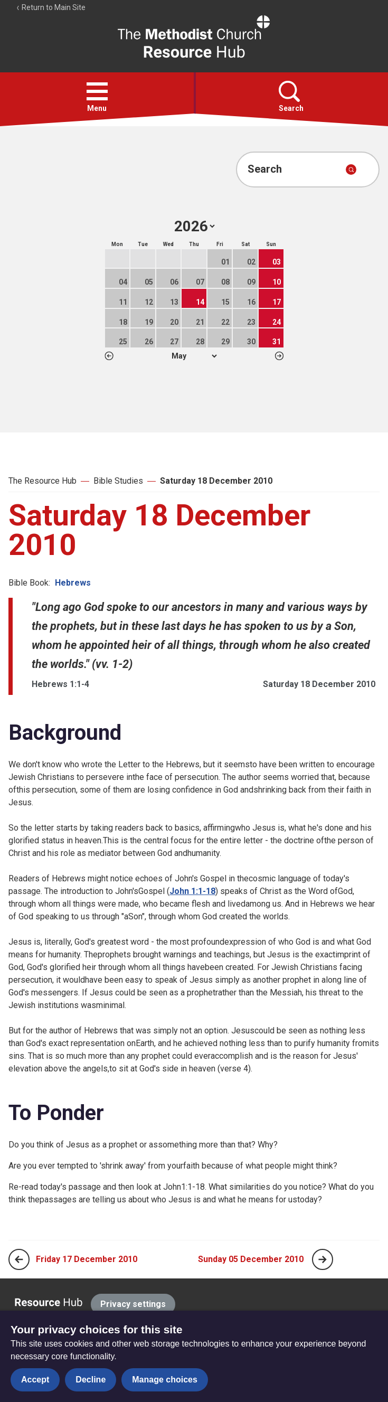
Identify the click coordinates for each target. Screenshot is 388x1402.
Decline (90, 1379)
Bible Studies (118, 481)
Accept (35, 1379)
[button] (97, 91)
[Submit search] (351, 169)
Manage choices (164, 1379)
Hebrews (73, 583)
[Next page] (322, 1259)
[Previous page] (19, 1259)
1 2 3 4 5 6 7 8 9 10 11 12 (194, 356)
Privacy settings (133, 1304)
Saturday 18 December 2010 (216, 481)
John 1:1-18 (192, 891)
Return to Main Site (51, 7)
